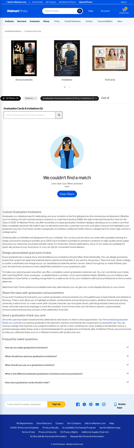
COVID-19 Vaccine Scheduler (24, 427)
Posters (89, 21)
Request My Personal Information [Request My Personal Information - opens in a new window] (87, 436)
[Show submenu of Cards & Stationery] (82, 21)
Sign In (123, 2)
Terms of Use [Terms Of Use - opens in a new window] (28, 432)
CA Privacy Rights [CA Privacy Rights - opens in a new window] (69, 432)
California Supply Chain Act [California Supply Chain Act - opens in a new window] (95, 432)
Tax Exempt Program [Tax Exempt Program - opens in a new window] (85, 427)
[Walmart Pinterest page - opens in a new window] (91, 404)
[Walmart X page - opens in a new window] (84, 404)
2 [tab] (68, 86)
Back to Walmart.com (15, 2)
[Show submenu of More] (123, 21)
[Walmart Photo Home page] (21, 11)
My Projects (51, 2)
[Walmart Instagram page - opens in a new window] (104, 404)
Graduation (35, 21)
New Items (21, 21)
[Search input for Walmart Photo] (59, 11)
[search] (59, 115)
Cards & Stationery (73, 21)
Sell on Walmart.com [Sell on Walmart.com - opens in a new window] (95, 423)
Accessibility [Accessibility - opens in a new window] (68, 427)
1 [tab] (64, 86)
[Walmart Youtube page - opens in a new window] (97, 404)
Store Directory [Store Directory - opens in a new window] (44, 423)
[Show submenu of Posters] (94, 21)
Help (90, 11)
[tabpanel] (23, 61)
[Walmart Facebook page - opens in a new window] (78, 404)
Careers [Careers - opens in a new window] (59, 423)
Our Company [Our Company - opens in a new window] (74, 423)
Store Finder (37, 2)
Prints (56, 21)
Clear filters (67, 194)
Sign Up (56, 404)
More (120, 21)
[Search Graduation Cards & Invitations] (29, 115)
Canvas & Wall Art (105, 21)
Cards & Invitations (13, 31)
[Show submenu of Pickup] (50, 21)
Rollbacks (9, 21)
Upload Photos (85, 2)
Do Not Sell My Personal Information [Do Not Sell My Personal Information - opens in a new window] (48, 436)
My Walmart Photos (67, 2)
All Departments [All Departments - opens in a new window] (24, 423)
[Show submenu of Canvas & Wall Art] (114, 21)
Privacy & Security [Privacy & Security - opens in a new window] (47, 432)
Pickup (46, 21)
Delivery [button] (30, 98)
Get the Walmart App (109, 427)
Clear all (105, 97)
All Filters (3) (11, 98)
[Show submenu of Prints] (61, 21)
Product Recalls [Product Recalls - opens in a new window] (51, 427)
